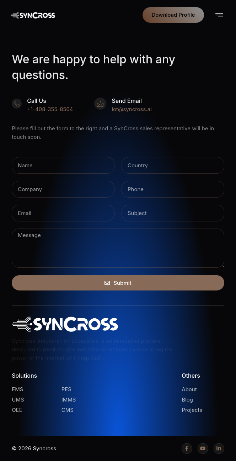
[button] (219, 15)
